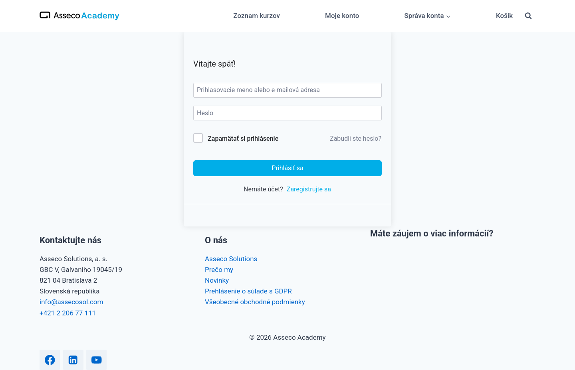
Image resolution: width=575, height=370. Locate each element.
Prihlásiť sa (287, 168)
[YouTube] (96, 360)
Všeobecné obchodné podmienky (255, 302)
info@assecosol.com (71, 302)
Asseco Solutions (231, 259)
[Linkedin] (73, 360)
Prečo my (219, 270)
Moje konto (342, 16)
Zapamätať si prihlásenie (243, 138)
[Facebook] (50, 360)
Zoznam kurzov (256, 16)
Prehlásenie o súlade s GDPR (248, 291)
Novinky (217, 280)
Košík (504, 16)
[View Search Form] (528, 16)
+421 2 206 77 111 (68, 313)
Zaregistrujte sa (309, 189)
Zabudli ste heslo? (355, 138)
